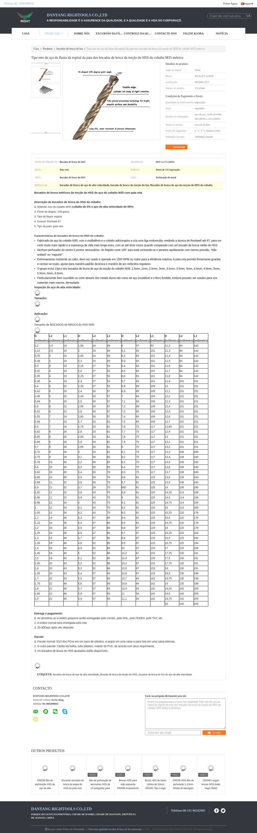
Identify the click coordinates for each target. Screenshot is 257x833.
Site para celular (53, 829)
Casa (25, 33)
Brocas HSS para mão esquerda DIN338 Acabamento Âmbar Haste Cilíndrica (128, 788)
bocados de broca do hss (69, 48)
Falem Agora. (230, 3)
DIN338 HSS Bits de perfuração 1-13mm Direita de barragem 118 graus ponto (183, 786)
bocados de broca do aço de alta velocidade (76, 674)
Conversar (177, 147)
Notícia (222, 33)
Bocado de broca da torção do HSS (118, 674)
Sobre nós (82, 33)
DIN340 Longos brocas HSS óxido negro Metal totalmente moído (211, 786)
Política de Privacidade (73, 829)
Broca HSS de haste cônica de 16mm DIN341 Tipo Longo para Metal (155, 786)
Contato (214, 732)
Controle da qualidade (138, 33)
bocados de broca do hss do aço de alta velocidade (165, 674)
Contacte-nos (166, 33)
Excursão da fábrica (110, 33)
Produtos (54, 33)
